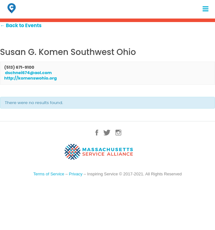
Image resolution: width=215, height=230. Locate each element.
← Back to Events (21, 25)
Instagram (118, 132)
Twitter (106, 132)
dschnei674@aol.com (28, 73)
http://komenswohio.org (30, 78)
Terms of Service (48, 174)
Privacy (76, 174)
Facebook (96, 132)
